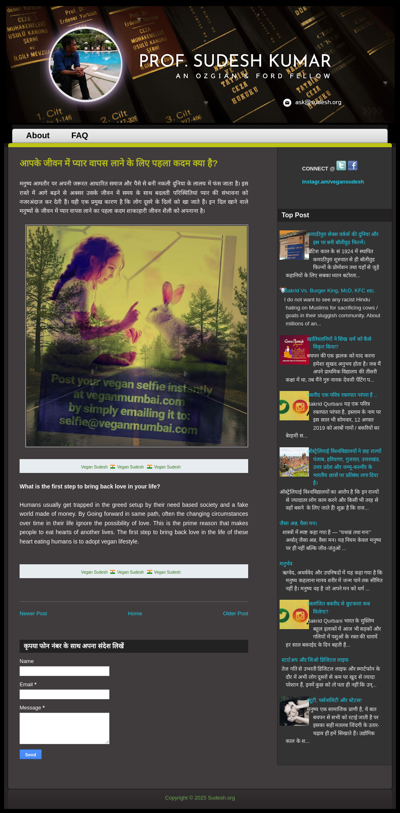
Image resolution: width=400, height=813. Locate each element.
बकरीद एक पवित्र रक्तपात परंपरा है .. (342, 395)
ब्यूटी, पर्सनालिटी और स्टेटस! (334, 700)
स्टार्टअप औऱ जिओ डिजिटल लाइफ (315, 660)
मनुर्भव (286, 564)
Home (135, 613)
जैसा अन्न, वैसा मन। (298, 523)
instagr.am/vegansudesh (333, 182)
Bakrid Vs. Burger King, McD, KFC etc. (329, 290)
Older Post (235, 613)
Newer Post (33, 613)
